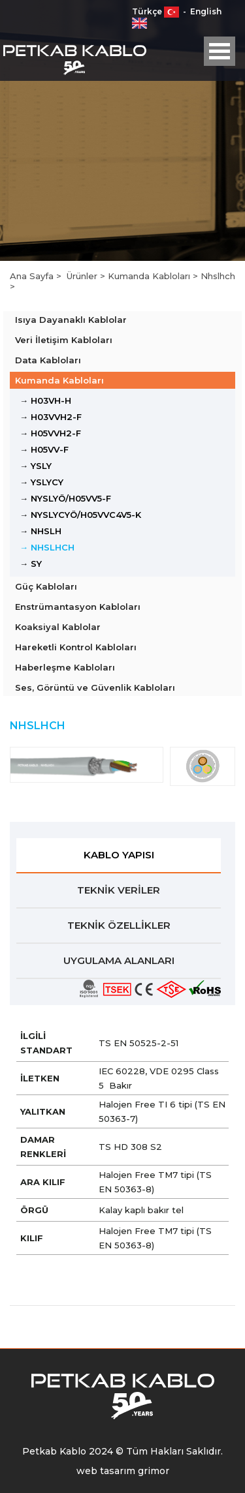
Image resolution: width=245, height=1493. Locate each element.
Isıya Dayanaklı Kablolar (71, 319)
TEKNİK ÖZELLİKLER (119, 925)
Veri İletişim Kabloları (63, 340)
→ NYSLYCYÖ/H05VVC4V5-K (80, 514)
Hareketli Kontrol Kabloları (76, 647)
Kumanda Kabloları (59, 380)
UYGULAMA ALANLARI (118, 960)
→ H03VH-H (45, 400)
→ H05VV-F (44, 449)
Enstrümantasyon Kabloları (77, 606)
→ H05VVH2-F (50, 433)
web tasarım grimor (122, 1471)
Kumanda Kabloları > (154, 276)
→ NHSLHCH (47, 547)
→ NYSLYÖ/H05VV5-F (65, 498)
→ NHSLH (40, 531)
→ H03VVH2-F (51, 417)
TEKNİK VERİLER (118, 890)
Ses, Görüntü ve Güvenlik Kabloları (95, 687)
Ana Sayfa (33, 276)
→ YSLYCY (41, 482)
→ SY (31, 563)
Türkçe (156, 11)
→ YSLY (36, 465)
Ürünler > (87, 276)
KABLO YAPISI (119, 855)
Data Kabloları (48, 360)
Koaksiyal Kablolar (58, 627)
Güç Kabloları (46, 586)
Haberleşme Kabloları (65, 667)
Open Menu (219, 51)
